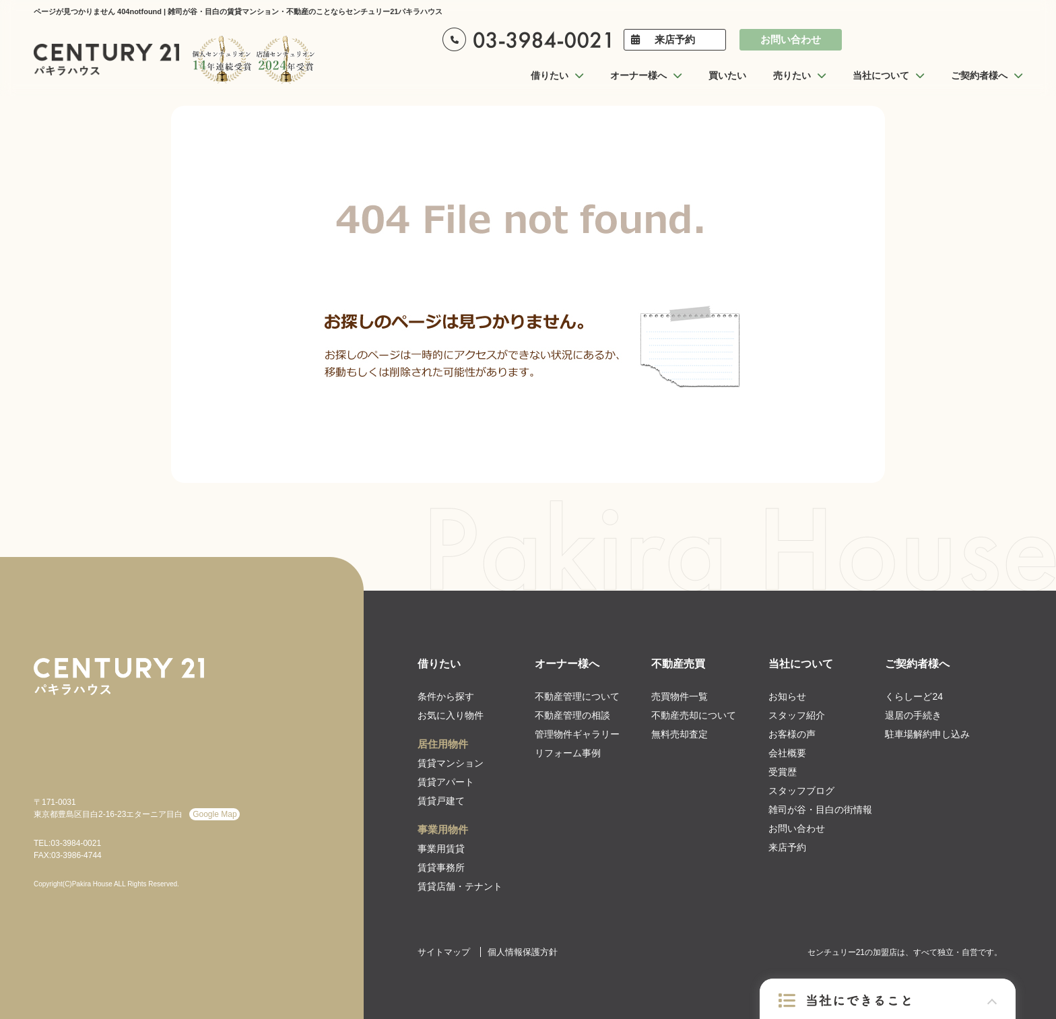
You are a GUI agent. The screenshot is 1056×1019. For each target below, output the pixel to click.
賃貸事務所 (441, 867)
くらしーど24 (914, 696)
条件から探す (446, 696)
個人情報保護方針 (523, 952)
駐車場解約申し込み (927, 734)
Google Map (214, 814)
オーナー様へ (567, 663)
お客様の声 (792, 734)
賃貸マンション (451, 763)
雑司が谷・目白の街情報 (820, 809)
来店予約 (675, 39)
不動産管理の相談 (572, 715)
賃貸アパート (446, 782)
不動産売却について (693, 715)
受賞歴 (782, 771)
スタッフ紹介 (796, 715)
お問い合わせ (790, 39)
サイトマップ (444, 952)
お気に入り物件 (451, 715)
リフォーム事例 (568, 753)
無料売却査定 (679, 734)
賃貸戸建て (441, 800)
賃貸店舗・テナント (460, 886)
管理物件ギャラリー (577, 734)
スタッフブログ (801, 790)
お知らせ (787, 696)
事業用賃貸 (441, 848)
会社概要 (787, 753)
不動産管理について (577, 696)
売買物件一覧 (679, 696)
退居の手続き (913, 715)
